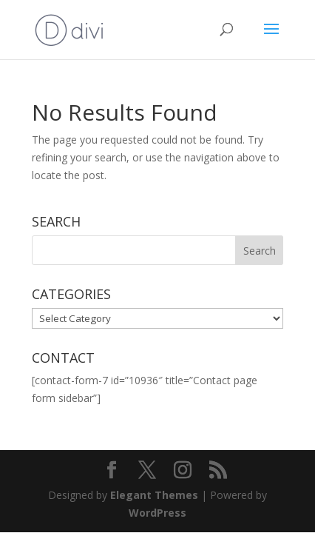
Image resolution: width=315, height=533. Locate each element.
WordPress (157, 513)
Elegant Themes (154, 495)
